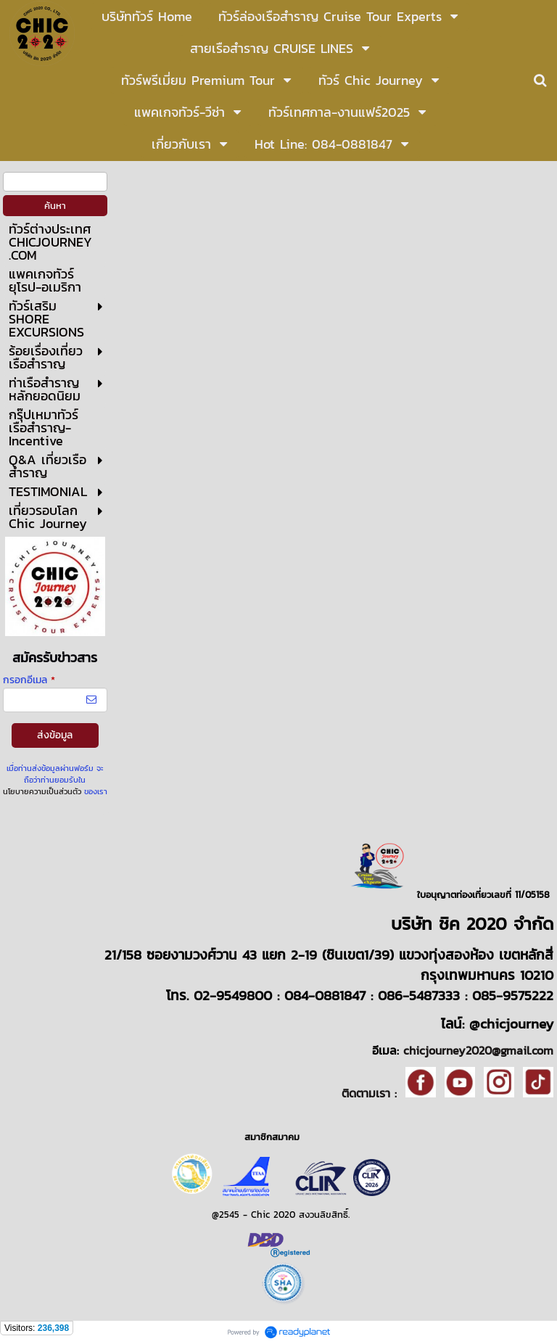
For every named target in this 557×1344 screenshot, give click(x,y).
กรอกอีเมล (29, 680)
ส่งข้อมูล (55, 735)
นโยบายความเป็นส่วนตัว (42, 791)
